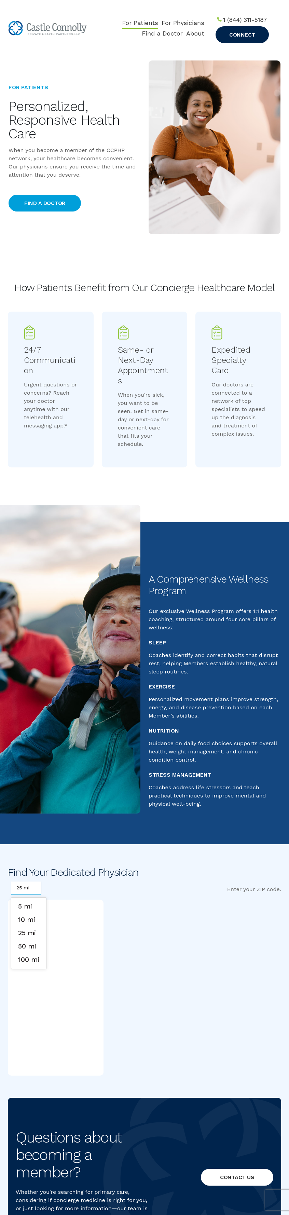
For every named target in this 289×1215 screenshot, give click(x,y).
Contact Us (237, 983)
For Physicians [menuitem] (183, 22)
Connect (242, 34)
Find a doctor (44, 203)
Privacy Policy (124, 1182)
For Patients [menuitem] (140, 22)
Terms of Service (158, 1182)
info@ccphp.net (218, 1146)
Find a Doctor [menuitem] (162, 33)
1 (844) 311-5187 (245, 19)
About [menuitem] (195, 33)
